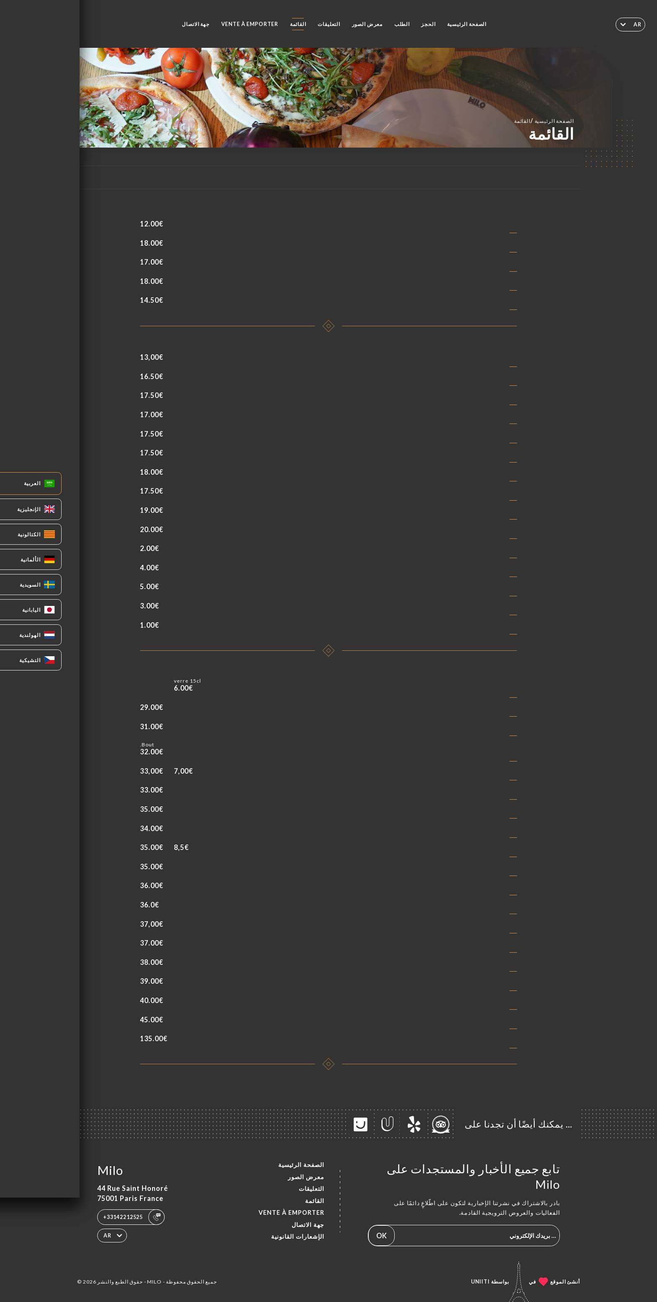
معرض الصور (367, 24)
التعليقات (329, 24)
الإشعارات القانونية (297, 1236)
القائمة (298, 24)
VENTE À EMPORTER (250, 24)
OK (381, 1236)
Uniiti (480, 1282)
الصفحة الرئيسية (466, 24)
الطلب (402, 24)
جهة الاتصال (196, 24)
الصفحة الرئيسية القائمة (544, 120)
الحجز (428, 24)
